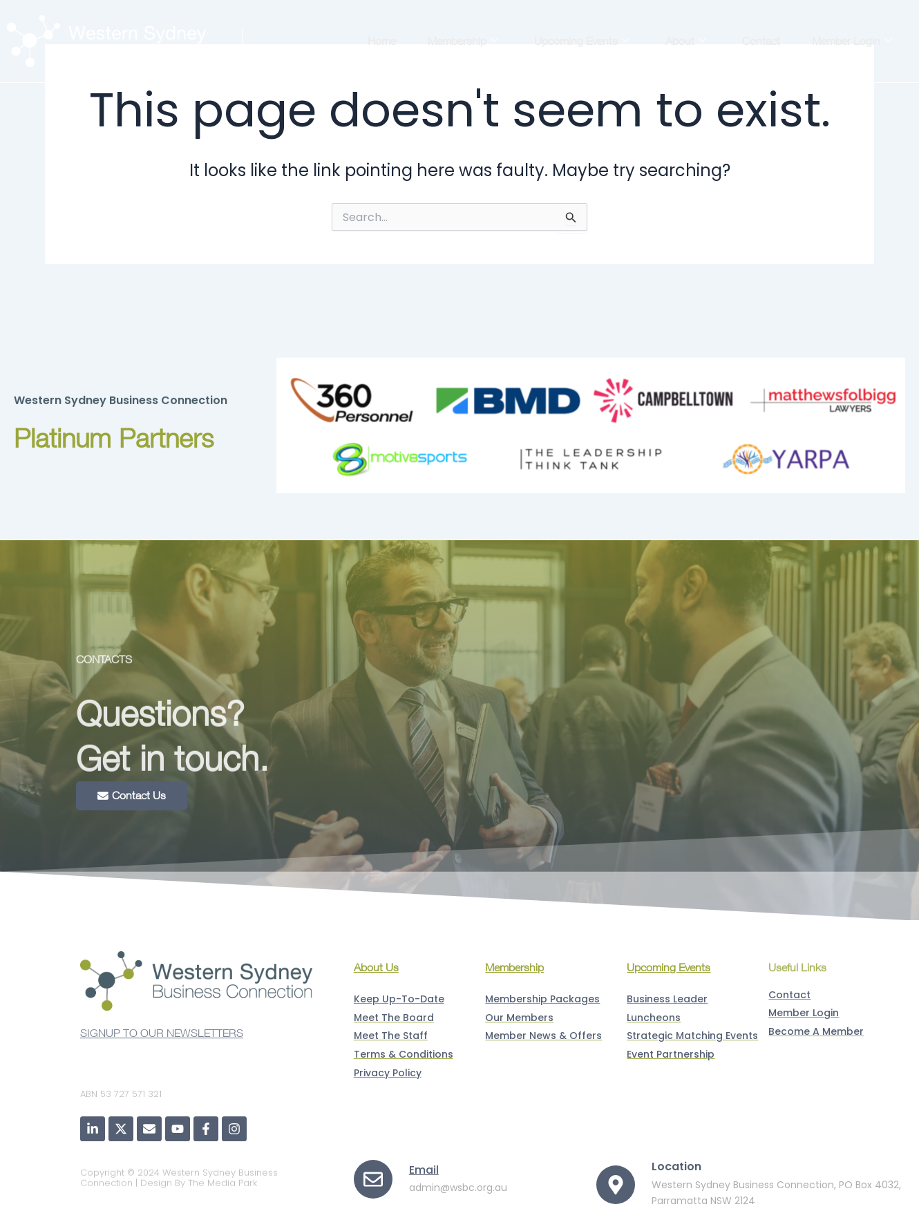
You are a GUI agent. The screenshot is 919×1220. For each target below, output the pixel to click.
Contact (761, 41)
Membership (463, 41)
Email (424, 1169)
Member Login (852, 41)
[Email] (373, 1179)
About (685, 41)
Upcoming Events (581, 41)
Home (382, 41)
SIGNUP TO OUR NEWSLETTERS (161, 1041)
